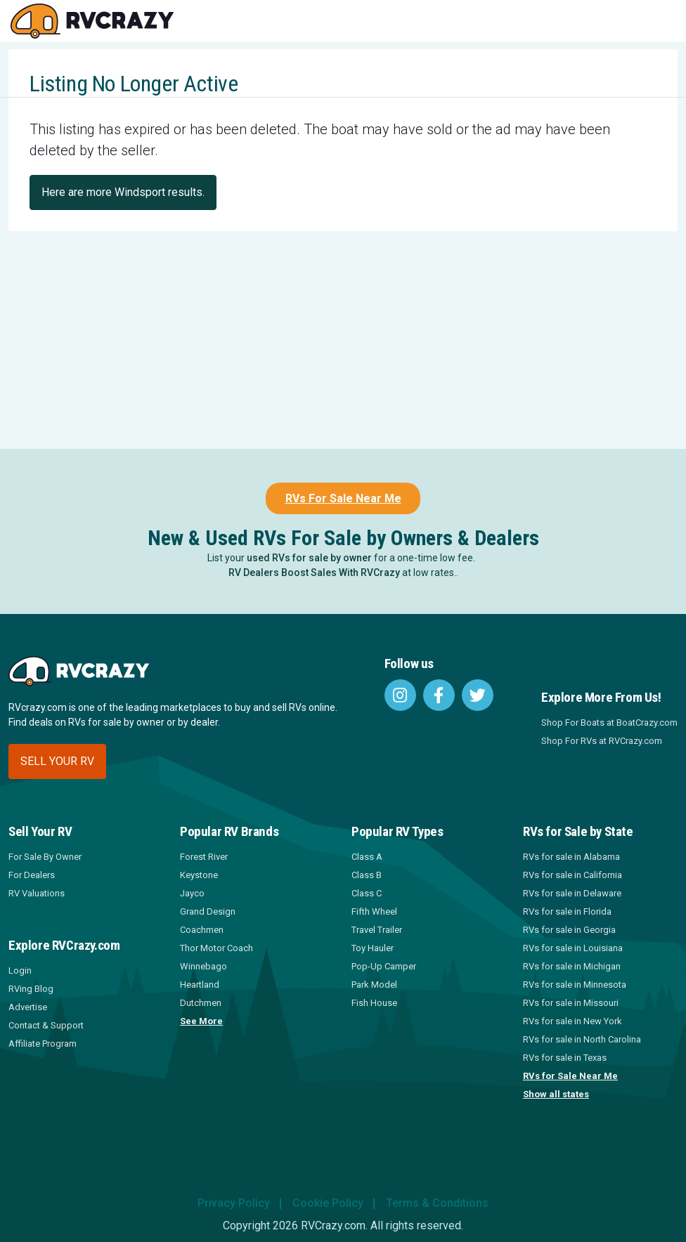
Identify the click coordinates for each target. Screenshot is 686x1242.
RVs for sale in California (572, 875)
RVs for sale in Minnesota (574, 984)
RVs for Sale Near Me (570, 1076)
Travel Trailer (376, 929)
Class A (366, 856)
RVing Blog (30, 988)
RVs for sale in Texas (565, 1057)
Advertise (27, 1007)
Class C (366, 893)
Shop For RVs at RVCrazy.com (601, 741)
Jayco (192, 893)
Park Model (374, 984)
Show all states (556, 1094)
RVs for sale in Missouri (571, 1003)
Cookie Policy (327, 1203)
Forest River (204, 856)
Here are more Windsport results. (123, 192)
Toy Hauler (372, 948)
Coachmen (202, 929)
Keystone (199, 875)
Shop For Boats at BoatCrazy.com (609, 722)
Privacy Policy (234, 1203)
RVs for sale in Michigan (572, 966)
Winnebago (203, 966)
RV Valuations (36, 893)
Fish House (374, 1003)
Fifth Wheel (374, 911)
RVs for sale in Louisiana (573, 948)
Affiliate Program (42, 1043)
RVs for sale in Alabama (571, 856)
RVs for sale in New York (572, 1021)
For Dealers (31, 875)
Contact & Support (46, 1025)
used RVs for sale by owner (309, 557)
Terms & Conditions (437, 1203)
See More (201, 1021)
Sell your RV (57, 761)
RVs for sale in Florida (567, 911)
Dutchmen (200, 1003)
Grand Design (207, 911)
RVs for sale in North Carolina (582, 1039)
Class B (366, 875)
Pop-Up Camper (383, 966)
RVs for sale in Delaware (572, 893)
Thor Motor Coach (216, 948)
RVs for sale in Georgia (569, 929)
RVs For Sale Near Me (343, 498)
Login (20, 970)
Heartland (199, 984)
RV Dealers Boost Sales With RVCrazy (314, 572)
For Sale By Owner (45, 856)
